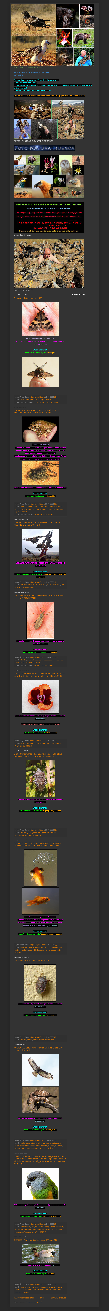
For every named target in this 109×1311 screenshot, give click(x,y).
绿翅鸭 (26, 1292)
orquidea (37, 743)
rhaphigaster (19, 835)
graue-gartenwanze (34, 833)
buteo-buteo (24, 1146)
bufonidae (36, 507)
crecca (34, 1290)
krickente (40, 1290)
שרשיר (59, 1290)
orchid (22, 743)
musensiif (58, 1146)
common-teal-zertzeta (23, 1290)
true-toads (23, 512)
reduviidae (36, 663)
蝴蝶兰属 (29, 746)
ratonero (18, 1148)
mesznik (51, 1146)
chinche (23, 660)
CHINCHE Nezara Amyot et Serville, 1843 (33, 961)
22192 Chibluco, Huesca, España (46, 402)
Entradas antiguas (58, 1298)
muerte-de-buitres (53, 585)
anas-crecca (29, 1287)
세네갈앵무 (42, 1232)
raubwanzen (27, 663)
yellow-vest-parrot (48, 1229)
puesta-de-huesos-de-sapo (49, 509)
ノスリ (44, 1148)
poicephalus (19, 1229)
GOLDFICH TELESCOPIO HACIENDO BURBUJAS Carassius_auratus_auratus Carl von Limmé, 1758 (37, 844)
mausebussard (41, 1146)
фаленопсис (57, 743)
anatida (37, 1287)
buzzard (32, 1146)
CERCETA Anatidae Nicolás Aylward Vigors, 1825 (36, 1240)
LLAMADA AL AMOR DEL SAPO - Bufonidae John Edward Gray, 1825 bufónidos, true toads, (36, 411)
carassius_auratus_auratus (30, 947)
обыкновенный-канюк (30, 1148)
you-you (59, 1229)
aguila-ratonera (31, 1143)
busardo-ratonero (56, 1143)
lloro (32, 1227)
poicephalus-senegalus (32, 1229)
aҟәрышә (52, 1287)
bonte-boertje (25, 1227)
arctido (22, 400)
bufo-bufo (28, 507)
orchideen (29, 743)
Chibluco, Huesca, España (43, 514)
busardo (46, 1143)
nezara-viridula (38, 1040)
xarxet (54, 1290)
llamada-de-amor (32, 509)
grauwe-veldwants (49, 833)
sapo (62, 509)
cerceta (59, 1287)
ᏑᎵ (40, 1148)
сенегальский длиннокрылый (26, 1232)
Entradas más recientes (24, 1298)
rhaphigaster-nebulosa (33, 835)
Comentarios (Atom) (34, 1302)
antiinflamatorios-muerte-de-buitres (33, 585)
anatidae (44, 1287)
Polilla (48, 400)
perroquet (59, 1227)
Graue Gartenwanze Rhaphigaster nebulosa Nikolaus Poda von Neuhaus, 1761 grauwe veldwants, (38, 755)
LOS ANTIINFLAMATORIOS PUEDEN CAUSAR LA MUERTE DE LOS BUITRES (37, 523)
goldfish (44, 947)
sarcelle (48, 1290)
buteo (17, 1146)
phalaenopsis (46, 743)
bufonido (44, 507)
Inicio (42, 1298)
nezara (29, 1040)
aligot (40, 1143)
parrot (53, 1227)
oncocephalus (46, 660)
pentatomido (49, 1040)
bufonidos (51, 507)
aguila (22, 1143)
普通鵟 (50, 1148)
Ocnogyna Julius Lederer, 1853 (28, 298)
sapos (17, 512)
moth (35, 400)
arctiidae (29, 400)
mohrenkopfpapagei (42, 1227)
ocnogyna (41, 400)
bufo (22, 507)
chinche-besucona (34, 660)
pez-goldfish (33, 950)
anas (22, 1287)
